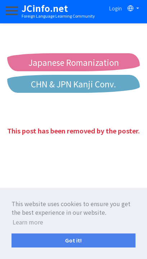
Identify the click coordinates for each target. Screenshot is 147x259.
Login (115, 8)
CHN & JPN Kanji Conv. (73, 84)
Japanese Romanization (73, 62)
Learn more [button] (28, 222)
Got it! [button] (73, 240)
